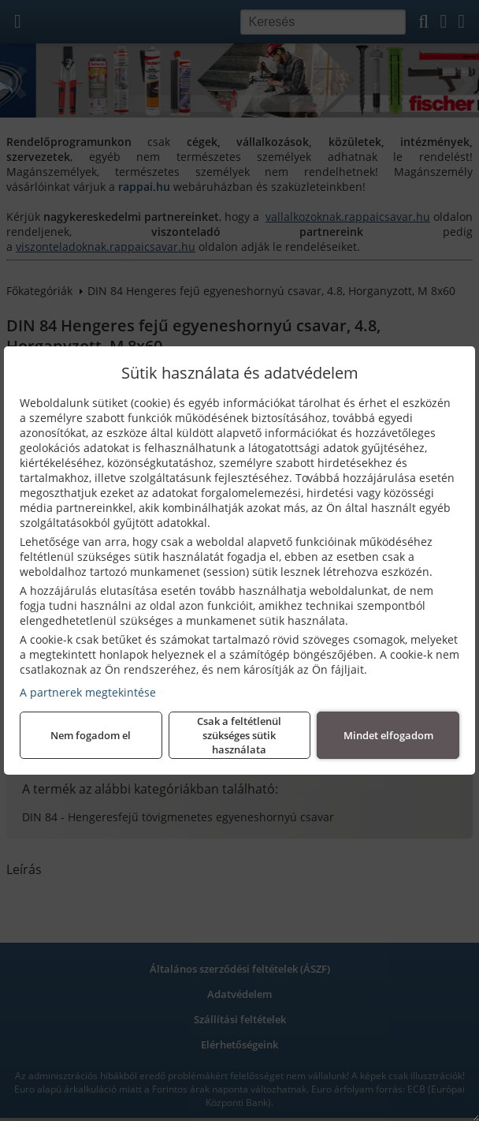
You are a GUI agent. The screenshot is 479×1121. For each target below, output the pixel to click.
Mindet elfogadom (388, 735)
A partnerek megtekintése (88, 692)
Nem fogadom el (90, 735)
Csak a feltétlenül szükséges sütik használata (239, 735)
